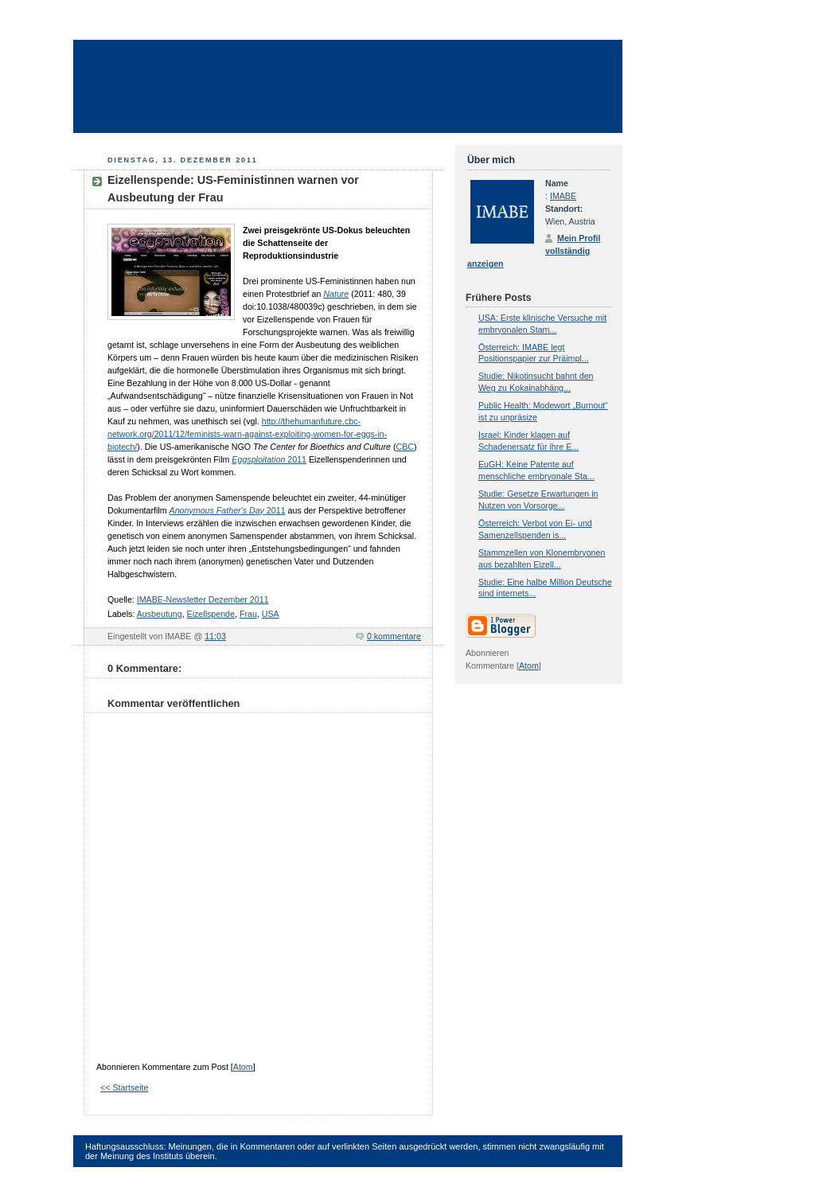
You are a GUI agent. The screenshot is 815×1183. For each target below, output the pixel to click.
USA (270, 614)
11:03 (215, 636)
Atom (243, 1067)
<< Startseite (124, 1087)
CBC (405, 446)
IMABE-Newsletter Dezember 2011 (203, 599)
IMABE (563, 196)
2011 (269, 459)
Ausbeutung (159, 614)
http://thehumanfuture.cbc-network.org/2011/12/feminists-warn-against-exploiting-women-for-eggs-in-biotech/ (247, 433)
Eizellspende (211, 614)
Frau (248, 614)
